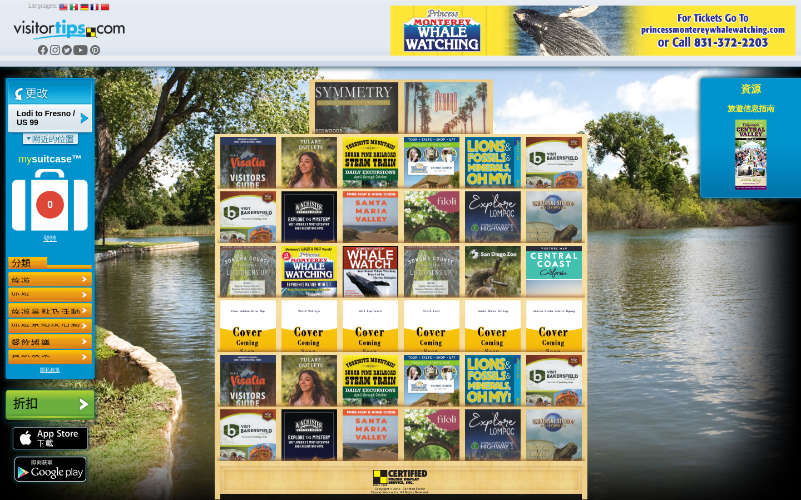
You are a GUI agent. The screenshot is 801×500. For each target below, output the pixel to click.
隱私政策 (50, 370)
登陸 (50, 238)
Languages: (42, 6)
